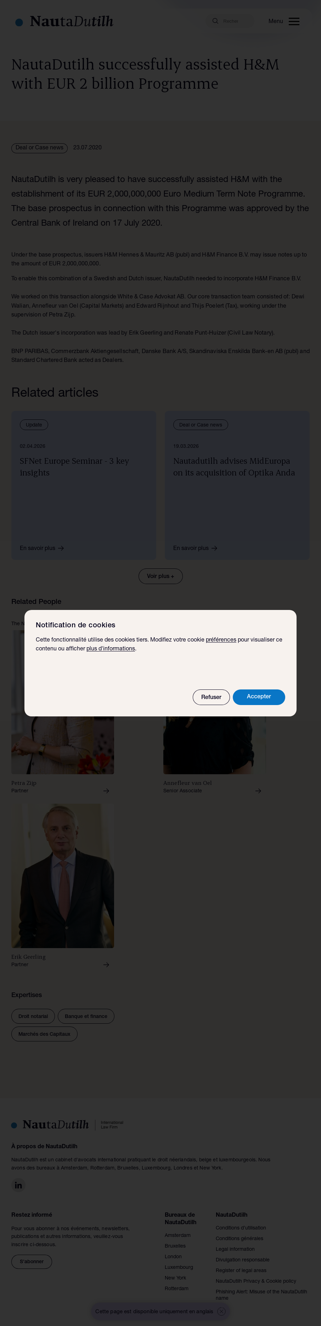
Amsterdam (178, 1235)
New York (175, 1278)
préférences (221, 640)
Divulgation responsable (243, 1260)
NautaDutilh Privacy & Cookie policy (256, 1281)
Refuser (211, 698)
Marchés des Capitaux (44, 1034)
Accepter (259, 697)
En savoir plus (44, 548)
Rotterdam (176, 1289)
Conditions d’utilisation (241, 1228)
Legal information (235, 1249)
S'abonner (32, 1262)
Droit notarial (33, 1016)
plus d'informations (110, 649)
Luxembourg (179, 1267)
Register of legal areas (241, 1271)
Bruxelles (175, 1246)
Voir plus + (160, 577)
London (173, 1257)
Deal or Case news (39, 148)
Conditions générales (239, 1239)
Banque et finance (86, 1016)
